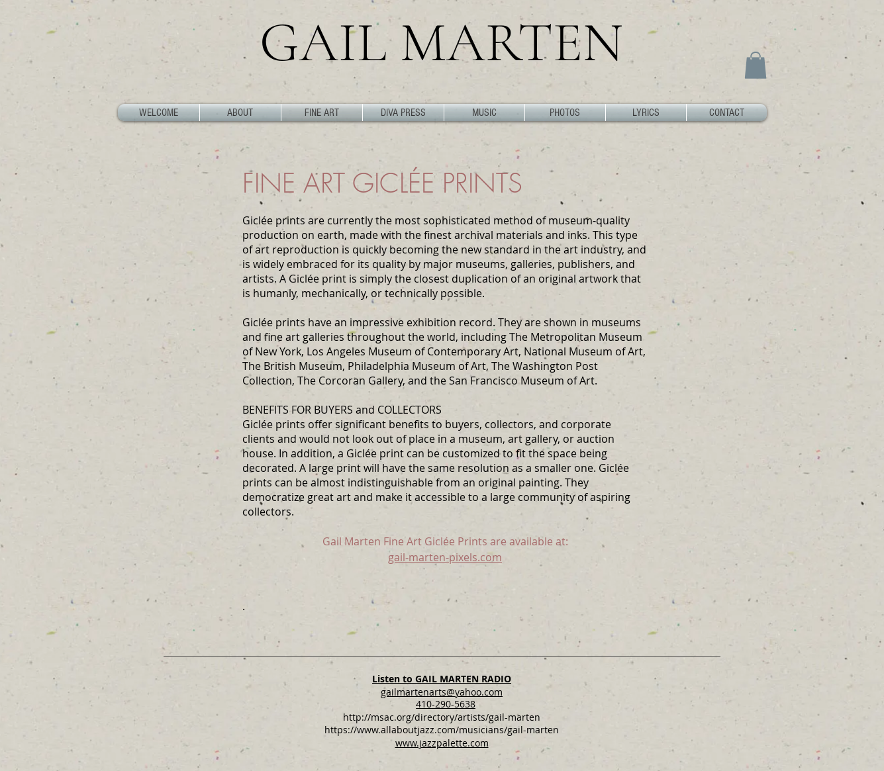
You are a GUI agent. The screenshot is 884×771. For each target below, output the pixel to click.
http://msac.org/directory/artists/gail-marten (441, 717)
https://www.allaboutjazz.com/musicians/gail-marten (441, 729)
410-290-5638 (445, 704)
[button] (755, 65)
